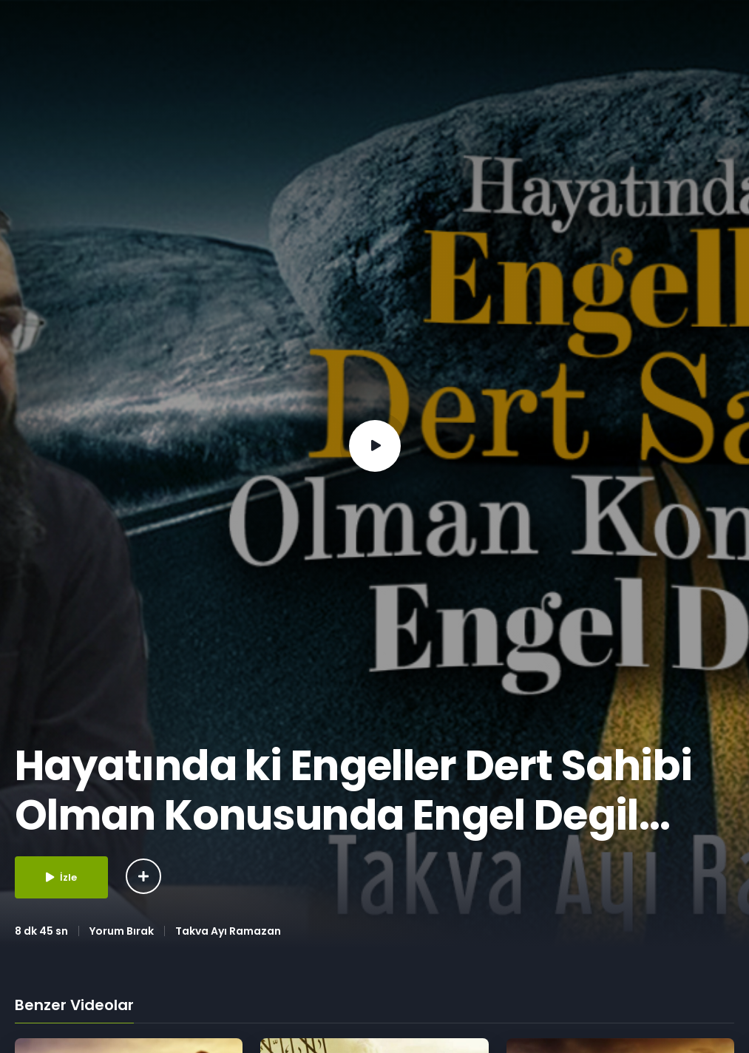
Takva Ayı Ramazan (228, 931)
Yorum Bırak (121, 931)
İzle (61, 877)
